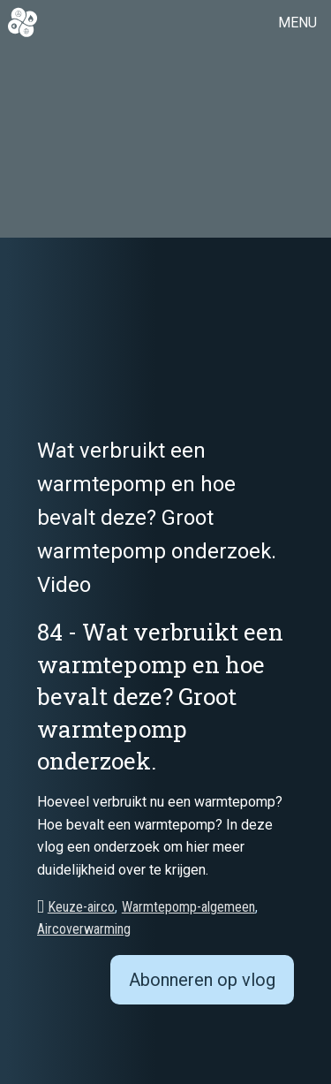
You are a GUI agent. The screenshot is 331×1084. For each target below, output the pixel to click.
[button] (301, 22)
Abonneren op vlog (202, 979)
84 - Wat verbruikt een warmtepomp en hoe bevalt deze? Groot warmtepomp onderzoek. (160, 696)
